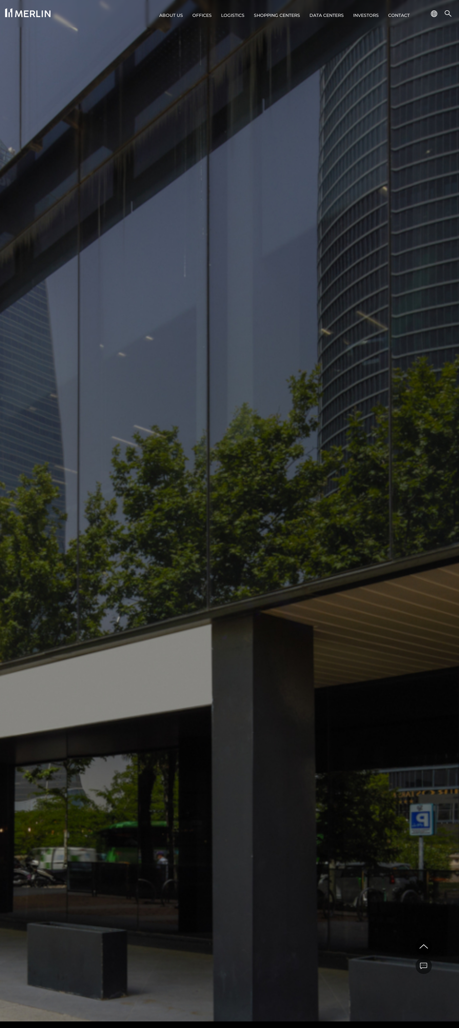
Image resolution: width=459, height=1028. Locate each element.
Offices (202, 15)
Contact (399, 15)
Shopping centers (277, 15)
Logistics (232, 15)
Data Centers (326, 15)
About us (171, 15)
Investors (366, 15)
